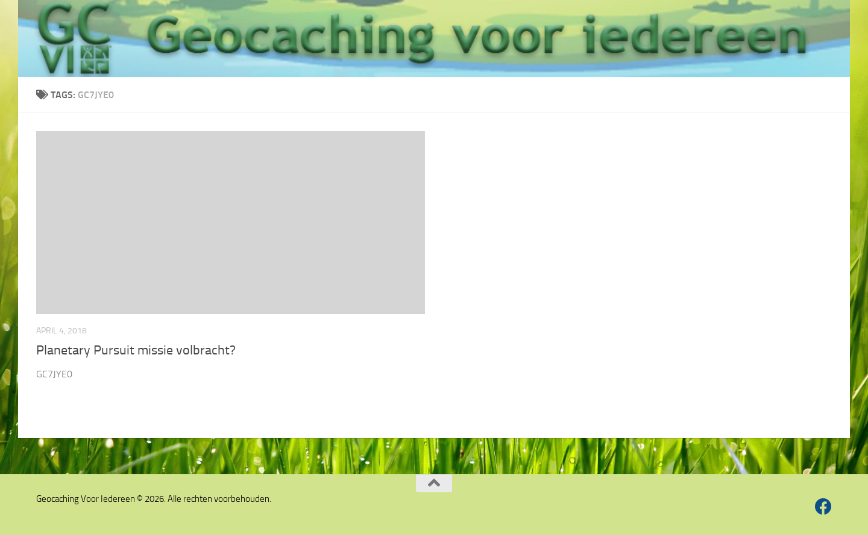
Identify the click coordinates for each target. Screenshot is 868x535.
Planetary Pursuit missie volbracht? (136, 350)
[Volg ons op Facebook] (823, 506)
